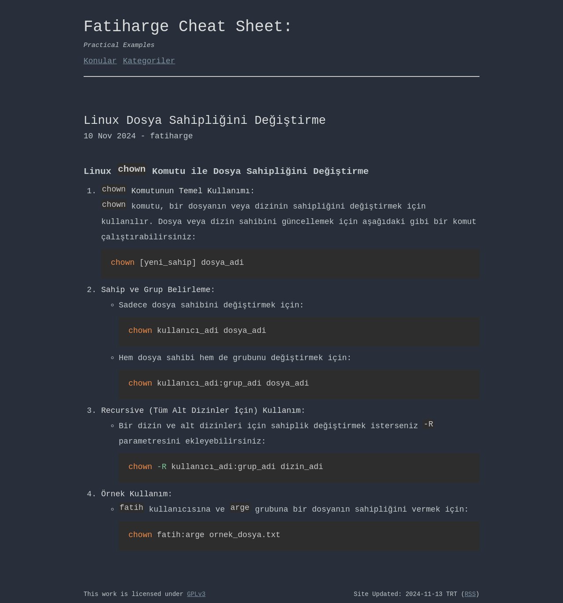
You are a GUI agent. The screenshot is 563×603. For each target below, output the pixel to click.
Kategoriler (149, 61)
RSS (469, 589)
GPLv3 (196, 589)
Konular (100, 61)
